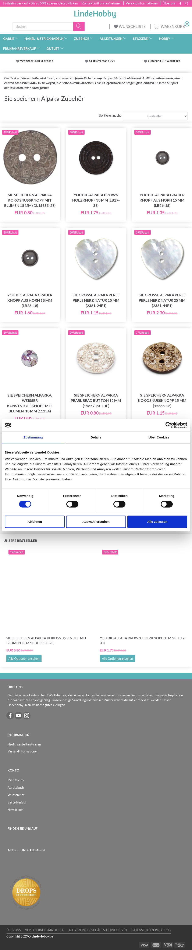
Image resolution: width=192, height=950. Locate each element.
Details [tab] (96, 437)
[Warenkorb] (171, 25)
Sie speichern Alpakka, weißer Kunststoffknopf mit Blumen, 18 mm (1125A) (29, 403)
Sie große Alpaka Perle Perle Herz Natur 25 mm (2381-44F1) (162, 300)
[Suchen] (79, 26)
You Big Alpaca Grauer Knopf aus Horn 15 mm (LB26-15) (162, 200)
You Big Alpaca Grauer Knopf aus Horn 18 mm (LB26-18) (29, 300)
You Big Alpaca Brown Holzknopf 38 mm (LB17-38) (96, 200)
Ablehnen (35, 521)
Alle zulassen (157, 521)
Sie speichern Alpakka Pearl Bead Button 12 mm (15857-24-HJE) (96, 400)
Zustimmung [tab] (33, 437)
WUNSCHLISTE (130, 26)
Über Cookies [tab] (159, 437)
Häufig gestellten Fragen (24, 744)
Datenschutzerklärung (151, 930)
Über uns (169, 3)
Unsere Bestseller (20, 540)
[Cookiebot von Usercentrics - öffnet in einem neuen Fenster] (168, 425)
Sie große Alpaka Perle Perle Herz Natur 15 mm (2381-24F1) (96, 300)
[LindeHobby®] (95, 13)
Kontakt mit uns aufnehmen (101, 3)
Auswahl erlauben (96, 521)
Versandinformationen (142, 3)
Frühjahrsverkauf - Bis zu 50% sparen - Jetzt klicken (40, 3)
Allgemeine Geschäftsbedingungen (98, 930)
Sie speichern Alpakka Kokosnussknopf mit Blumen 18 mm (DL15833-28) (30, 200)
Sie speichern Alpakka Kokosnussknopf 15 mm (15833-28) (162, 400)
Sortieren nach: (110, 115)
